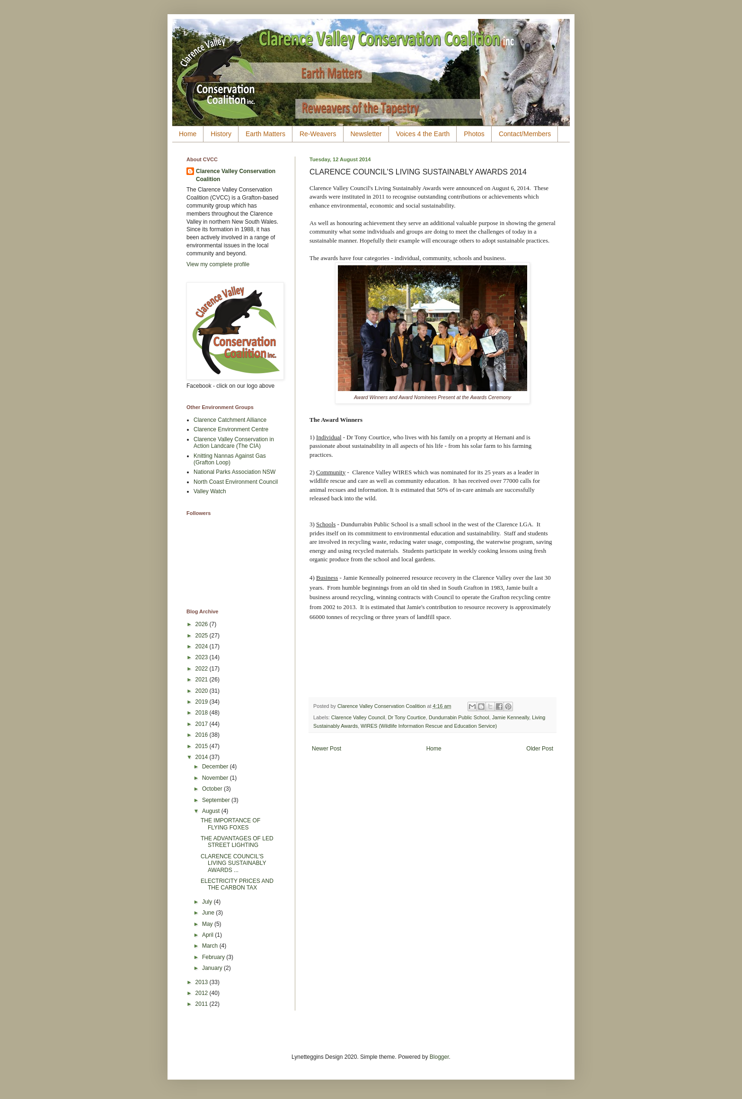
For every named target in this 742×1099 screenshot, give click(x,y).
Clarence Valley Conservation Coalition (235, 175)
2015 (202, 746)
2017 (202, 724)
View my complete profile (217, 264)
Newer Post (326, 748)
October (213, 788)
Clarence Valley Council (358, 717)
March (211, 945)
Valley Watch (210, 491)
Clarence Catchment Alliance (230, 420)
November (216, 778)
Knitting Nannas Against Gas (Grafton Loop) (230, 459)
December (216, 766)
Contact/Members (525, 134)
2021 (202, 679)
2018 (202, 712)
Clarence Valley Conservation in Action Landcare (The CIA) (234, 442)
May (208, 924)
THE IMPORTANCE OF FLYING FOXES (230, 823)
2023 (202, 657)
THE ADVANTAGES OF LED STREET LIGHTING (237, 841)
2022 (202, 668)
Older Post (539, 748)
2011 (202, 1004)
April (208, 935)
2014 (202, 757)
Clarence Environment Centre (231, 429)
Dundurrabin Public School (459, 717)
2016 (202, 735)
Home (187, 134)
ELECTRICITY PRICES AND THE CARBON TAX (237, 884)
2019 (202, 701)
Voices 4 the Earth (423, 134)
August (211, 811)
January (213, 968)
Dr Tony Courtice (407, 717)
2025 (202, 635)
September (216, 800)
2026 (202, 624)
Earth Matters (265, 134)
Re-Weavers (318, 134)
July (208, 901)
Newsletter (366, 134)
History (221, 134)
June (209, 912)
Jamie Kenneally (510, 717)
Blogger (439, 1057)
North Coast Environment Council (236, 482)
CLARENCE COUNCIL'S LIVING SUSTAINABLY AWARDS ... (233, 863)
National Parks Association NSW (234, 472)
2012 (202, 993)
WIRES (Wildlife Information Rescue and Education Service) (429, 726)
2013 (202, 982)
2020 (202, 691)
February (214, 957)
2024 (202, 646)
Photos (474, 134)
